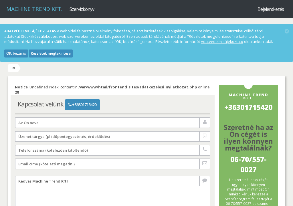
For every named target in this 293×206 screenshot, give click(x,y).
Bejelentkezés (271, 9)
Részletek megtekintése (51, 53)
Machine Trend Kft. (34, 9)
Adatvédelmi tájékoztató (222, 41)
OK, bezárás (16, 53)
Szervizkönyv (82, 9)
